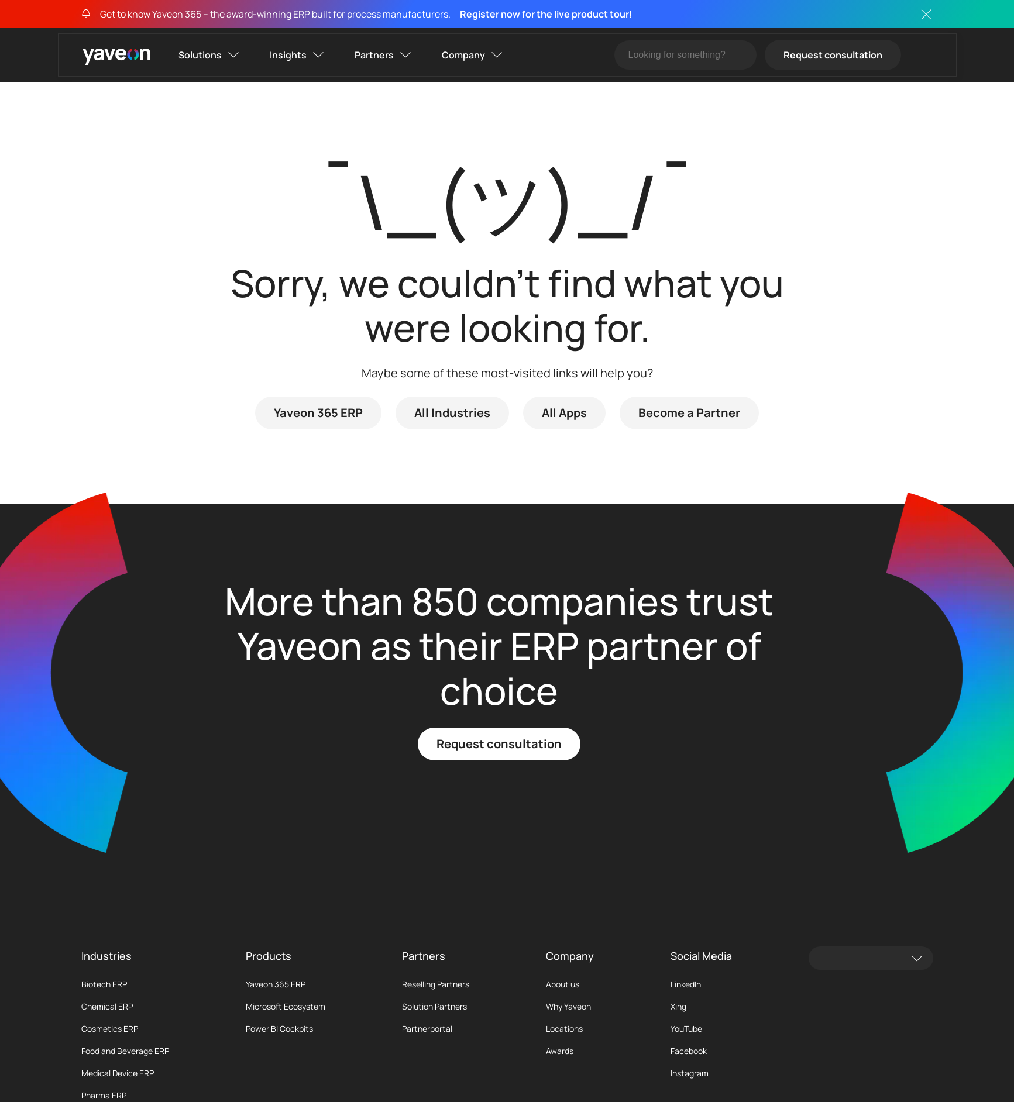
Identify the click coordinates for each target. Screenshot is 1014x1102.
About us (562, 984)
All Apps (564, 413)
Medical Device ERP (117, 1073)
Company (463, 55)
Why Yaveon (568, 1006)
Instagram (690, 1073)
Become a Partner (689, 413)
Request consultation (832, 55)
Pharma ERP (103, 1095)
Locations (564, 1029)
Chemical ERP (107, 1006)
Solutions (200, 55)
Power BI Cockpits (279, 1029)
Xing (678, 1006)
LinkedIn (686, 984)
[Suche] (685, 55)
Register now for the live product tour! (546, 14)
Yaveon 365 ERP (318, 413)
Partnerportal (427, 1029)
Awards (559, 1051)
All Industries (452, 413)
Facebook (689, 1051)
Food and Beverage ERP (125, 1051)
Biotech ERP (104, 984)
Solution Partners (434, 1006)
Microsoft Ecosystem (285, 1006)
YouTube (686, 1029)
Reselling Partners (435, 984)
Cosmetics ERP (109, 1029)
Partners (374, 55)
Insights (288, 55)
